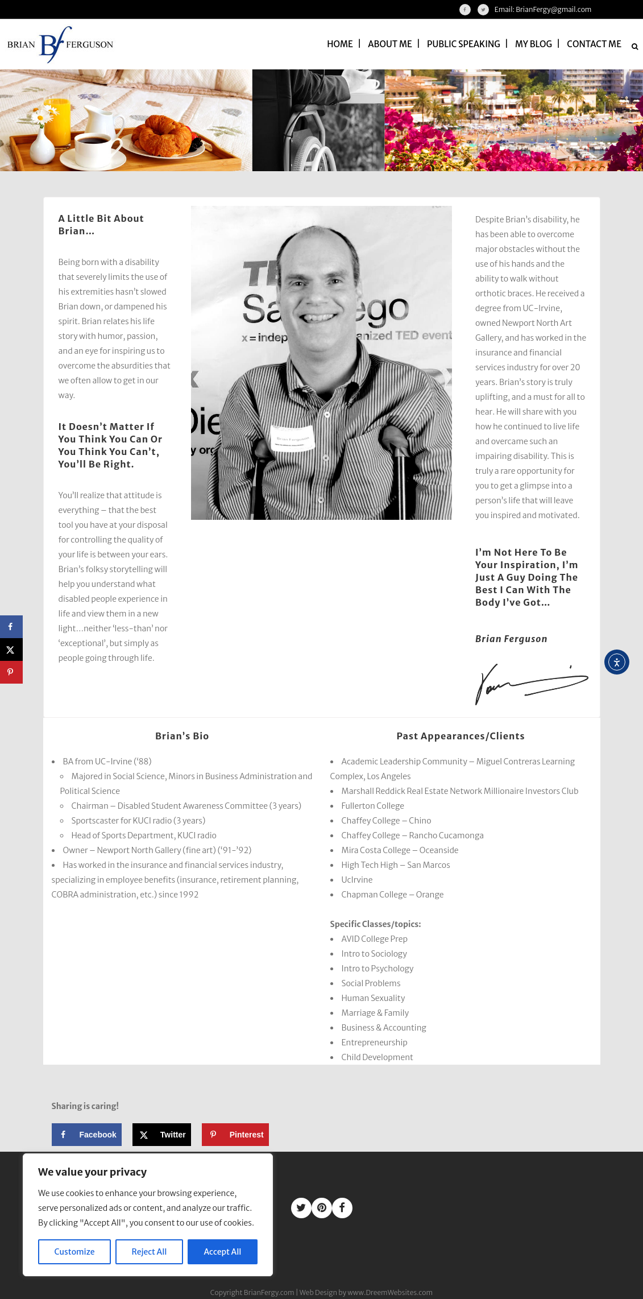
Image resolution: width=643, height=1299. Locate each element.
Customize (75, 1252)
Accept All (223, 1252)
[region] (148, 1214)
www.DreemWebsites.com (390, 1292)
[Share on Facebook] (87, 1134)
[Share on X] (161, 1134)
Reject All (149, 1252)
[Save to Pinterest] (235, 1134)
